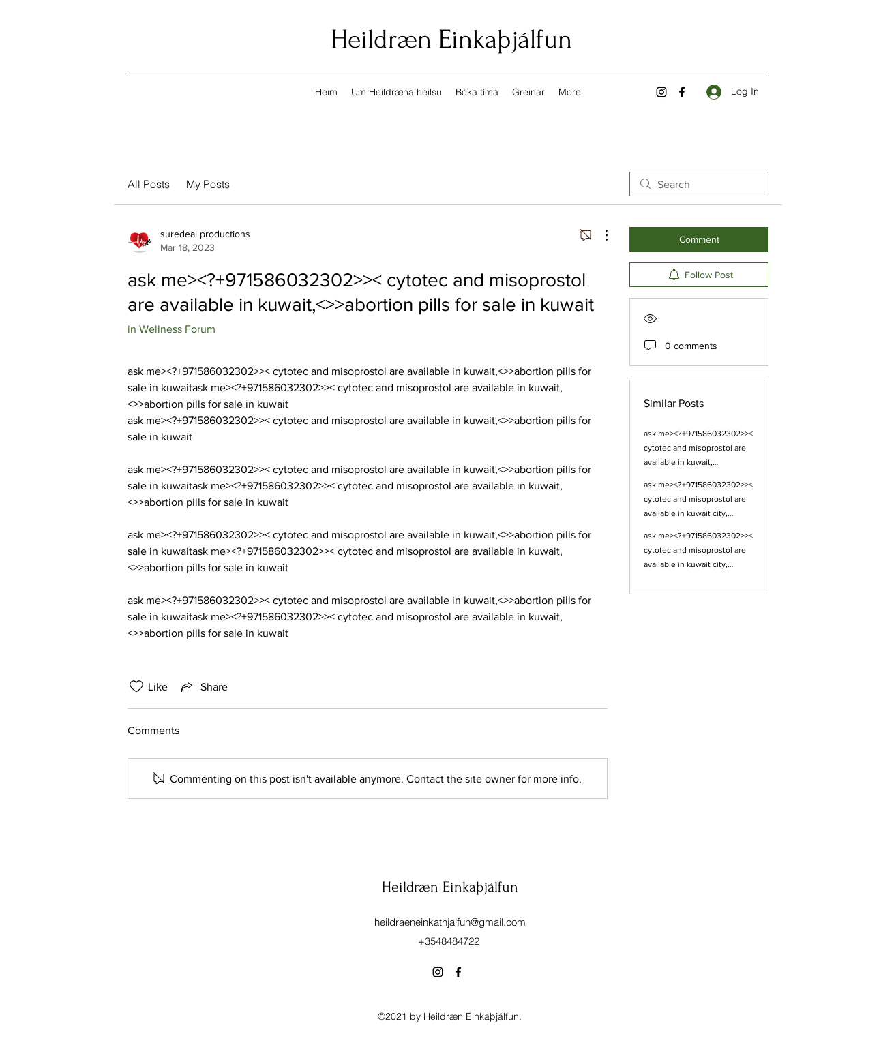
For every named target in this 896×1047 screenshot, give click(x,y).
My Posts (208, 184)
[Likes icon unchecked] (136, 686)
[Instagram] (661, 92)
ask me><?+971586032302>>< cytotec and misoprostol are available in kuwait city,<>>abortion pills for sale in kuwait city (698, 513)
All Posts (149, 184)
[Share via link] (203, 686)
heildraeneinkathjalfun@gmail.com (450, 921)
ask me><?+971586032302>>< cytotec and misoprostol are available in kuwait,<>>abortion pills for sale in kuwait (698, 462)
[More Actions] (599, 235)
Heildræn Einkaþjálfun (451, 40)
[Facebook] (682, 92)
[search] (698, 184)
